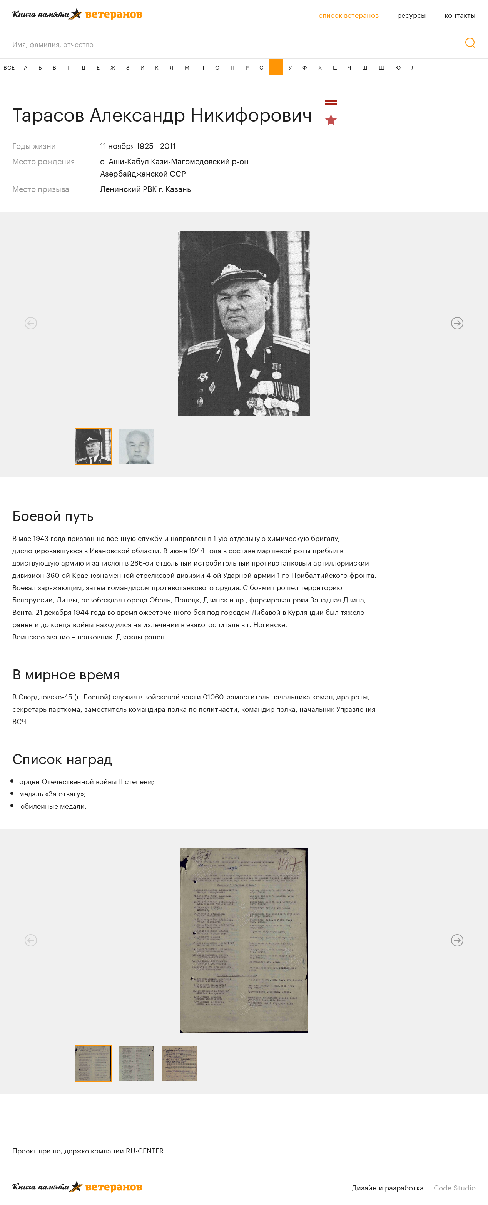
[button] (457, 323)
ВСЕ (9, 67)
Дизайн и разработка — (414, 1186)
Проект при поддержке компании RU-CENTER (88, 1149)
